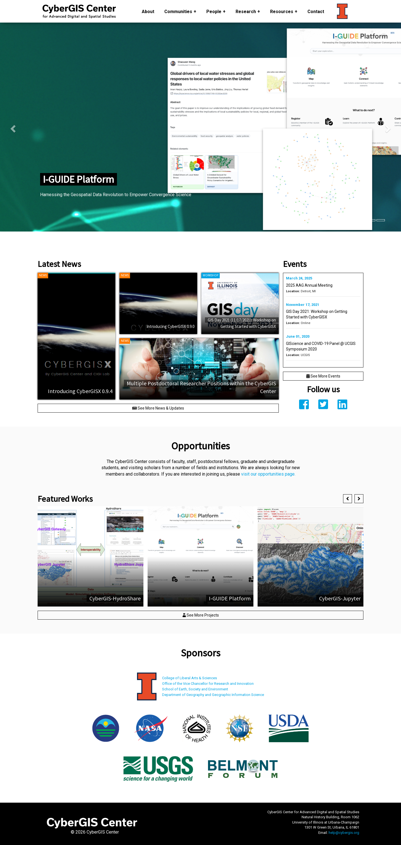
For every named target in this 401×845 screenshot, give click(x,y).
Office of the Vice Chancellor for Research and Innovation (208, 683)
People (213, 11)
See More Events (323, 376)
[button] (347, 498)
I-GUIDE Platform (78, 179)
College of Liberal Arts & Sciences (189, 678)
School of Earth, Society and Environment (195, 689)
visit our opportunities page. (268, 474)
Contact (315, 11)
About (148, 11)
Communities (178, 11)
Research (246, 11)
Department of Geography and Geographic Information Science (213, 695)
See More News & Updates (158, 408)
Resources (281, 11)
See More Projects (200, 615)
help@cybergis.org (344, 833)
